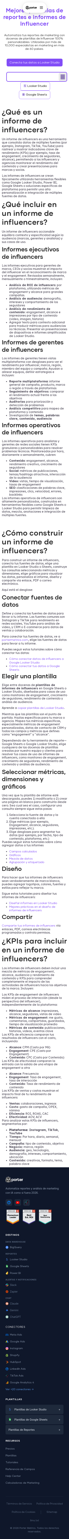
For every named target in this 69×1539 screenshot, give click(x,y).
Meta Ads (14, 1335)
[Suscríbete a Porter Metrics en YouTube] (17, 1202)
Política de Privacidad (49, 1504)
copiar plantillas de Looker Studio (41, 708)
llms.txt (34, 1520)
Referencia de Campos (20, 1469)
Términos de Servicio (19, 1504)
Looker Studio (16, 1259)
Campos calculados (23, 851)
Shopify (13, 1355)
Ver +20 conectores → (20, 1389)
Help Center (13, 1476)
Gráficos (15, 855)
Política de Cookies (23, 1512)
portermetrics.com (15, 639)
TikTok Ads (15, 1375)
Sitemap (52, 1512)
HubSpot (13, 1362)
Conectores (15, 1327)
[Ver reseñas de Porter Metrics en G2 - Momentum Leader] (13, 1218)
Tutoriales (12, 1462)
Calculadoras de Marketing (22, 1483)
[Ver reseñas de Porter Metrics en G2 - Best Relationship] (45, 1218)
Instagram (14, 1348)
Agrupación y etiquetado (26, 862)
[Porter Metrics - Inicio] (31, 7)
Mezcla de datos (21, 858)
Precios (10, 1449)
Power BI (13, 1273)
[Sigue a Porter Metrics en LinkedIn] (9, 1202)
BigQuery (14, 1247)
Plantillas (11, 1455)
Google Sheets (17, 1266)
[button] (63, 76)
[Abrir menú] (41, 7)
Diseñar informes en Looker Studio (33, 903)
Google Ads (15, 1341)
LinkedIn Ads (16, 1369)
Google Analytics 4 (20, 1382)
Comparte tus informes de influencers (28, 925)
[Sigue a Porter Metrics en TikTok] (26, 1202)
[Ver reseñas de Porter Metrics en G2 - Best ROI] (29, 1218)
